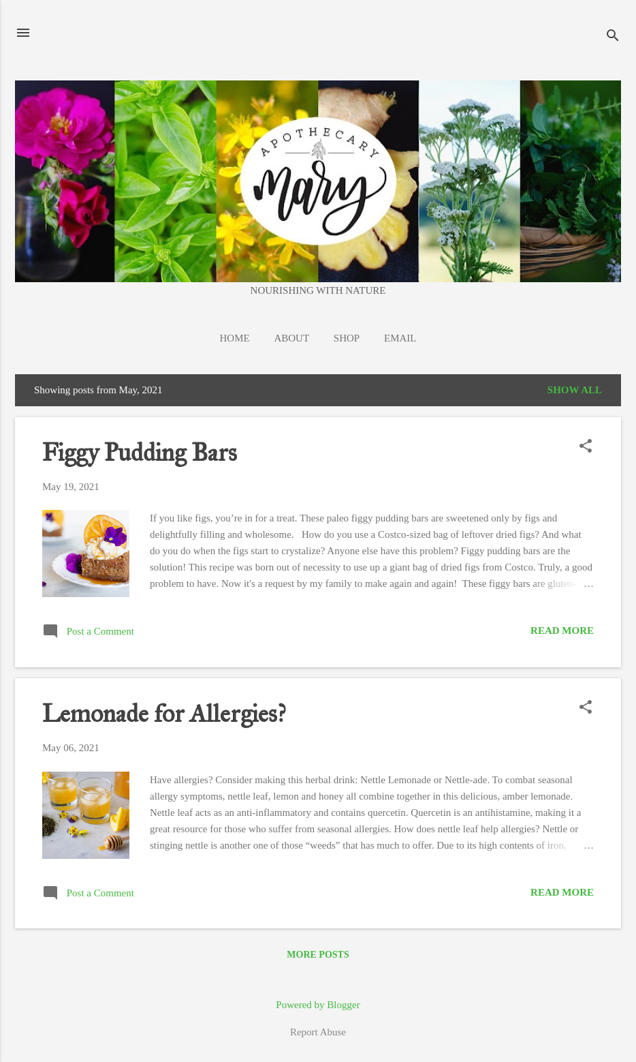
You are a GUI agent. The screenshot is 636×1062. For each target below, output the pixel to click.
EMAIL (400, 338)
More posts (318, 955)
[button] (585, 447)
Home (235, 338)
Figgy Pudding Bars (139, 453)
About (291, 338)
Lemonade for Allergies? (164, 714)
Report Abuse (318, 1032)
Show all (574, 389)
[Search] (613, 37)
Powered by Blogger (318, 1004)
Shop (347, 338)
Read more (562, 630)
